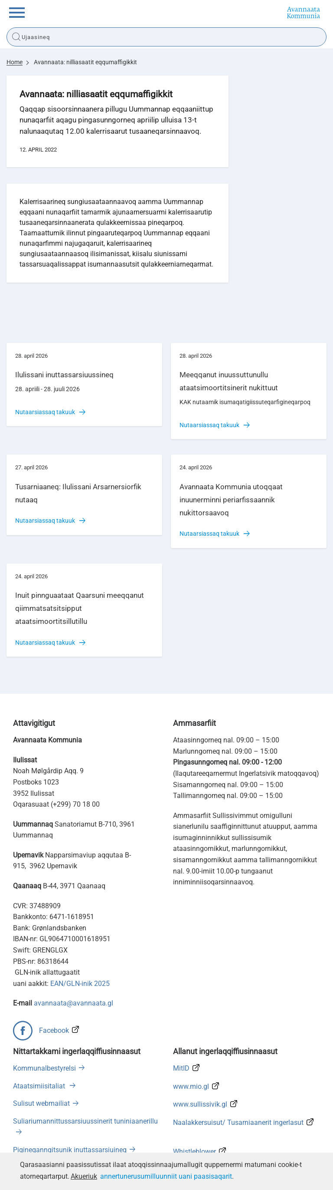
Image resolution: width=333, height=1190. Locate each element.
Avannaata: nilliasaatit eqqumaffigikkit (85, 62)
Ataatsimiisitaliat (40, 1086)
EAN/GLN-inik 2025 (80, 983)
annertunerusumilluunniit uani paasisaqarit (166, 1176)
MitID (181, 1068)
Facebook (54, 1030)
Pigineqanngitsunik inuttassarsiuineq (70, 1150)
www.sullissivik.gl (200, 1104)
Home (15, 62)
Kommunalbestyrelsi (44, 1068)
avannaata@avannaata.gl (73, 1003)
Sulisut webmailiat (41, 1103)
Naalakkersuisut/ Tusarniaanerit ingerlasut (238, 1122)
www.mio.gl (191, 1086)
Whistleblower (194, 1151)
